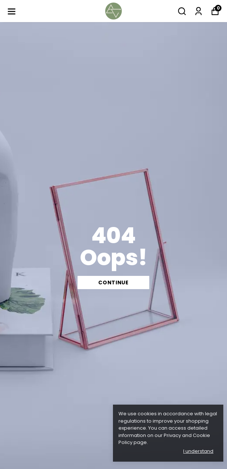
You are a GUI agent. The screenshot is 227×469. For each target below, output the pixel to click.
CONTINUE (113, 282)
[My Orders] (198, 11)
